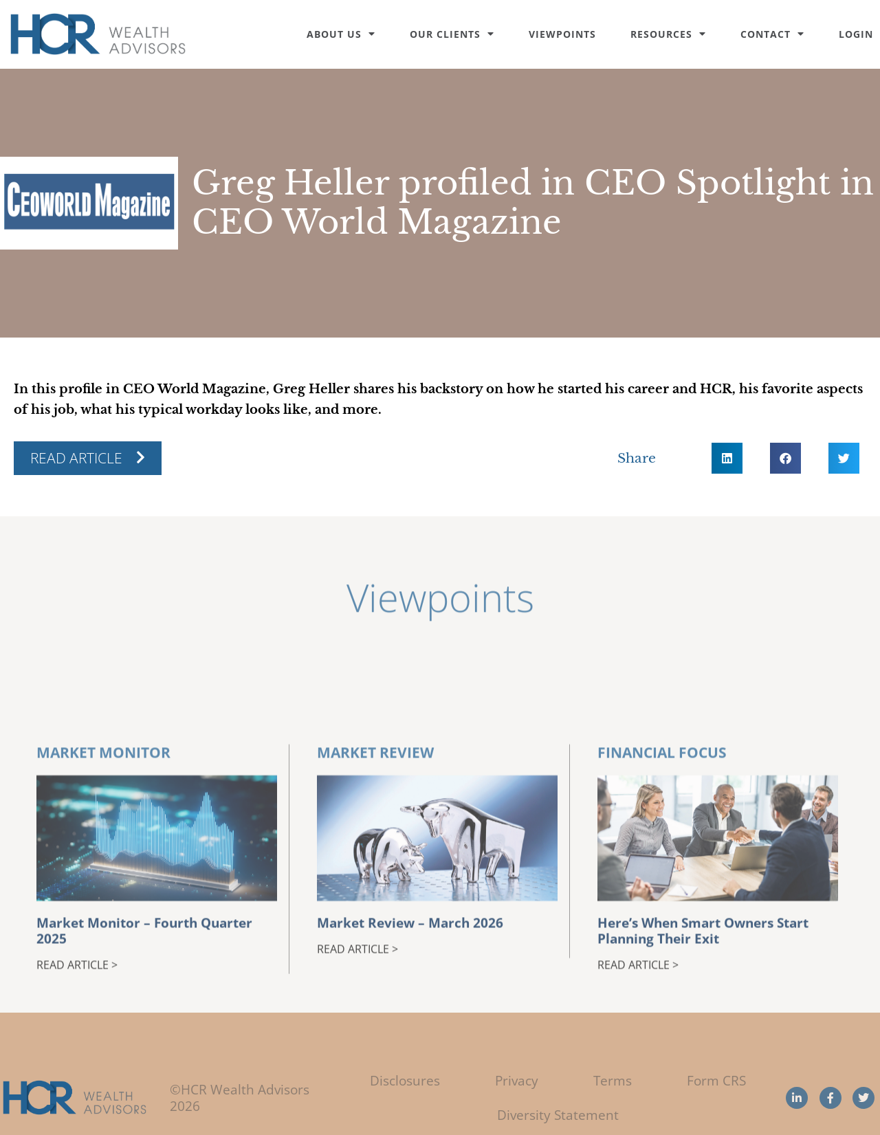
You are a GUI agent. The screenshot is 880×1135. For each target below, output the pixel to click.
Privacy (516, 1080)
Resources (668, 34)
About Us (341, 34)
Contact (772, 34)
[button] (727, 458)
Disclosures (405, 1080)
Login (856, 34)
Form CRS (716, 1080)
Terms (612, 1080)
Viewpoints (562, 34)
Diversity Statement (558, 1114)
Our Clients (452, 34)
